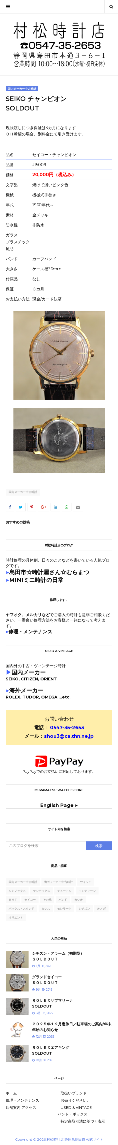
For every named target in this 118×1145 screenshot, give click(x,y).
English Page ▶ (59, 805)
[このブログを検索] (46, 845)
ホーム (11, 1093)
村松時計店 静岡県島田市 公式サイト (75, 1139)
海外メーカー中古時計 (58, 882)
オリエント (16, 917)
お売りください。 (75, 1100)
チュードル (64, 891)
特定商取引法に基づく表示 (83, 1121)
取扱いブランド (74, 1093)
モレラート (64, 909)
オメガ (101, 909)
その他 (47, 900)
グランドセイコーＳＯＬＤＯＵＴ (47, 980)
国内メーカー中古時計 (23, 492)
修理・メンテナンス (22, 1100)
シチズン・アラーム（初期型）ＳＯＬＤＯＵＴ (58, 956)
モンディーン (87, 891)
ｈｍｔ (13, 900)
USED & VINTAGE (76, 1107)
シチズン (84, 909)
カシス (45, 909)
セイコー (30, 900)
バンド (63, 900)
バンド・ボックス (72, 1114)
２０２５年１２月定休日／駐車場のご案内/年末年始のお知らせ (71, 1027)
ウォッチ (85, 882)
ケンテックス (41, 891)
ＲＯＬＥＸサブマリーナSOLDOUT (52, 1003)
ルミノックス (17, 891)
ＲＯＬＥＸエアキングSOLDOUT (50, 1050)
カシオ (78, 900)
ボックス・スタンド (21, 909)
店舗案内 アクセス (21, 1107)
